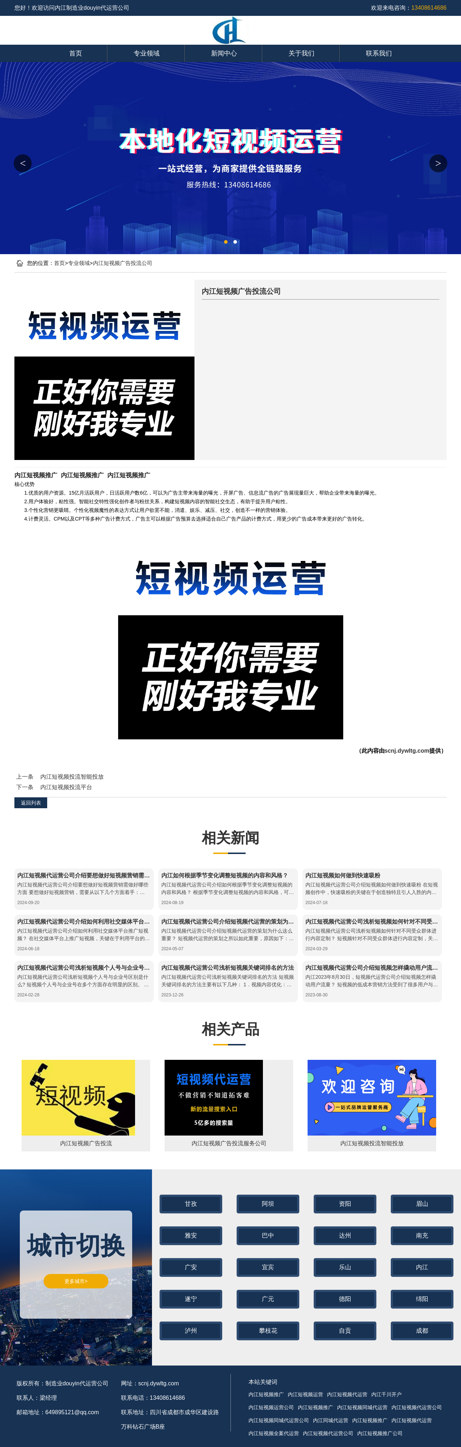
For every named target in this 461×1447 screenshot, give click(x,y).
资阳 (345, 1203)
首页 (75, 53)
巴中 (268, 1235)
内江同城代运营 (330, 1420)
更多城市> (76, 1281)
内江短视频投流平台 (66, 787)
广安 (191, 1267)
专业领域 (147, 53)
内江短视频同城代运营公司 (279, 1420)
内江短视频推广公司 (380, 1433)
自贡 (345, 1330)
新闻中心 (224, 53)
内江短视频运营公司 (271, 1407)
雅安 (191, 1235)
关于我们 (301, 53)
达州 (345, 1235)
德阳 (345, 1299)
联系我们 (379, 53)
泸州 (191, 1330)
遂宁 (191, 1299)
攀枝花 (268, 1330)
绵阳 (422, 1299)
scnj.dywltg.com (407, 751)
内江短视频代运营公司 (416, 1407)
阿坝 (268, 1203)
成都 (422, 1330)
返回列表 (31, 803)
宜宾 (268, 1267)
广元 (268, 1299)
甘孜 (191, 1203)
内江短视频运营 (305, 1394)
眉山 (422, 1203)
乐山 (345, 1267)
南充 (422, 1235)
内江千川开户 (386, 1394)
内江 (422, 1267)
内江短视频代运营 (347, 1394)
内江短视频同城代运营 (362, 1407)
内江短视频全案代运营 (274, 1433)
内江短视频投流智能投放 (72, 777)
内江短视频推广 (35, 475)
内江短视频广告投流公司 (122, 263)
